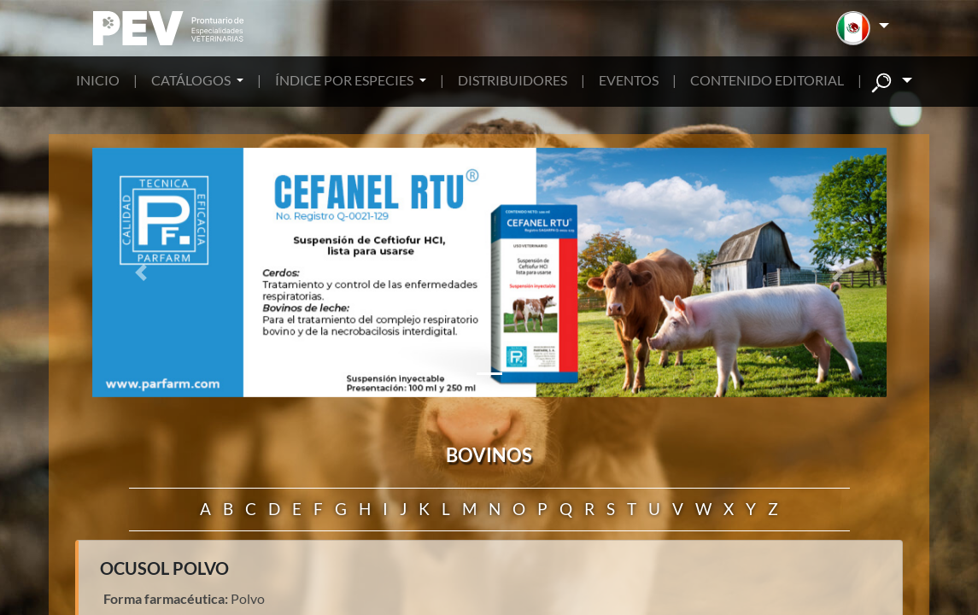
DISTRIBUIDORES (512, 80)
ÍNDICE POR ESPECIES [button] (345, 80)
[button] (862, 28)
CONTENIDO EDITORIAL (767, 80)
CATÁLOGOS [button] (192, 80)
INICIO (98, 80)
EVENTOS (629, 80)
